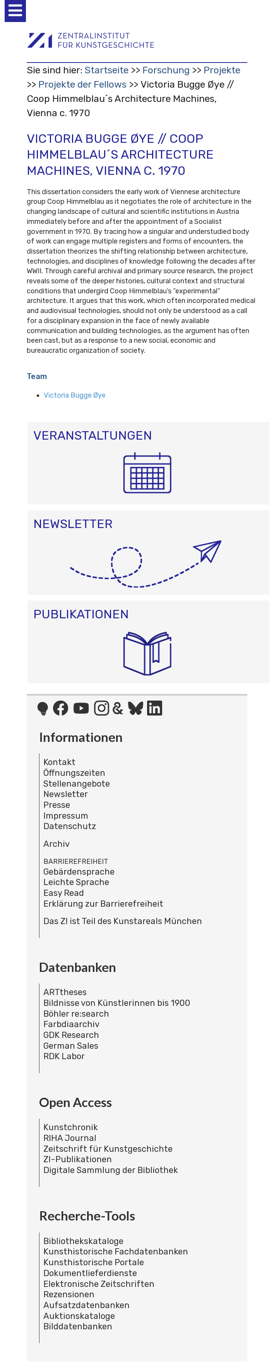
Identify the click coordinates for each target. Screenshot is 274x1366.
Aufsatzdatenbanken (86, 1305)
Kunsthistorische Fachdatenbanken (115, 1251)
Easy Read (63, 893)
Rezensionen (68, 1294)
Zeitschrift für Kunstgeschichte (108, 1149)
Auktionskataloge (79, 1316)
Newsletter (65, 794)
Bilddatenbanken (77, 1326)
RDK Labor (64, 1056)
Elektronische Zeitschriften (98, 1284)
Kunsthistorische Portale (93, 1262)
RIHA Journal (69, 1138)
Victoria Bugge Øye (75, 395)
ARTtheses (65, 992)
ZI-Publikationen (77, 1159)
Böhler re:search (76, 1014)
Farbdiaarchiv (71, 1024)
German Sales (70, 1046)
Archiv (56, 844)
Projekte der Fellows (82, 84)
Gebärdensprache (79, 872)
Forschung (166, 70)
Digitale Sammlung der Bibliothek (110, 1170)
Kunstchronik (70, 1127)
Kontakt (59, 762)
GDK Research (71, 1035)
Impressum (65, 816)
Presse (56, 805)
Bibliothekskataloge (83, 1241)
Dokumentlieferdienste (90, 1273)
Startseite (106, 70)
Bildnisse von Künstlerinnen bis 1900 (116, 1003)
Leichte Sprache (76, 882)
